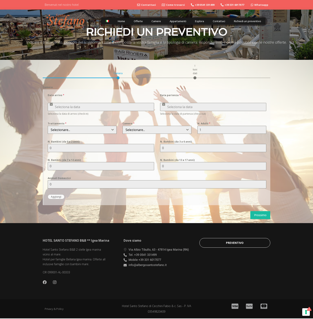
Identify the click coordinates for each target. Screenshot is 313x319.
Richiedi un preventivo (246, 21)
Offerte (134, 21)
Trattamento (57, 123)
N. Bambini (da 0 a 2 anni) (63, 141)
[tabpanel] (156, 145)
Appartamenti (174, 21)
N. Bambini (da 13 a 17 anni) (177, 160)
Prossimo (260, 215)
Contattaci (215, 21)
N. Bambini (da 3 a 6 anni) (176, 141)
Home (118, 21)
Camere (152, 21)
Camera (48, 87)
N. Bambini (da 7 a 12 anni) (64, 160)
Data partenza (170, 95)
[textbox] (78, 130)
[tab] (118, 75)
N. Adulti (203, 123)
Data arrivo (56, 95)
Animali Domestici (59, 178)
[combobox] (82, 130)
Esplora (195, 21)
